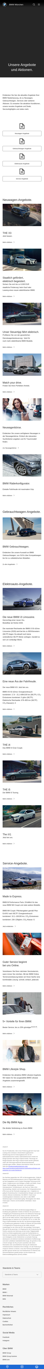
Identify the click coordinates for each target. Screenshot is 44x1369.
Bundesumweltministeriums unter (18, 1166)
